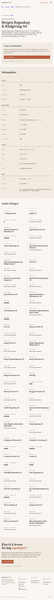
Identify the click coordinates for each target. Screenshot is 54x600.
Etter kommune (22, 582)
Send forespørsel (44, 2)
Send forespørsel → (10, 57)
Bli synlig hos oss (47, 582)
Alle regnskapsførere (23, 588)
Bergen (12, 6)
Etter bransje (22, 586)
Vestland (7, 6)
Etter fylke (21, 584)
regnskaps (7, 2)
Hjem (3, 6)
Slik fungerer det (35, 582)
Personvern (46, 584)
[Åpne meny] (50, 2)
